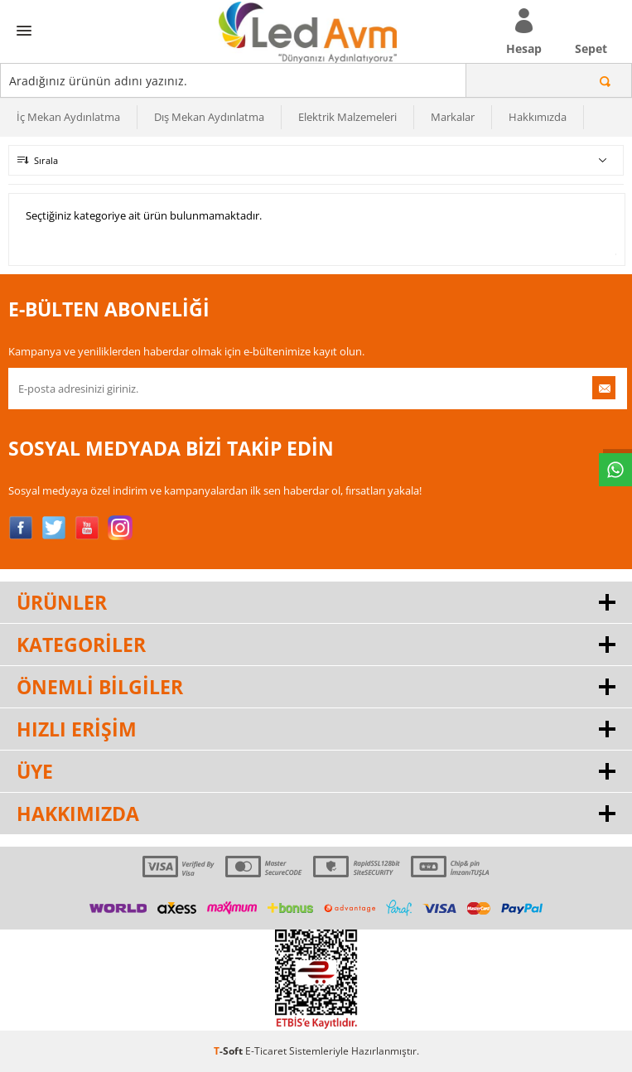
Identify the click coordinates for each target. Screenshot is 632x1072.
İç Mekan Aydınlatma (68, 116)
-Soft (229, 1051)
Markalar (453, 116)
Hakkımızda (538, 116)
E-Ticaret (266, 1051)
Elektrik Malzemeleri (347, 116)
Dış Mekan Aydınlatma (209, 116)
